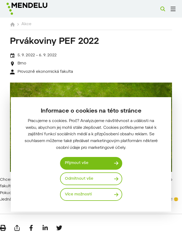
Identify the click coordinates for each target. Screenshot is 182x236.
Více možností (78, 194)
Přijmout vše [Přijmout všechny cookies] (76, 163)
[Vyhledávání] (162, 8)
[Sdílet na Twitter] (59, 228)
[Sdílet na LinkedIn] (45, 228)
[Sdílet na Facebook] (31, 228)
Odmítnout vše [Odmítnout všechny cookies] (79, 179)
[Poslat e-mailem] (17, 228)
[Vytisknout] (3, 228)
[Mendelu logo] (34, 9)
